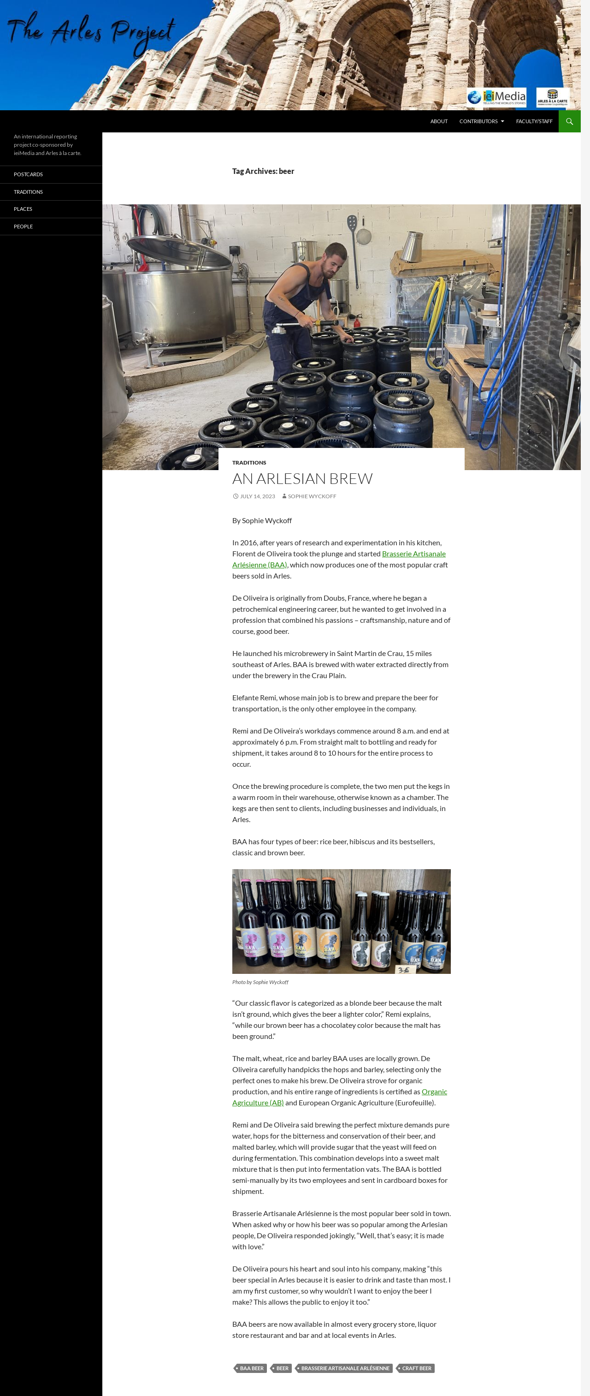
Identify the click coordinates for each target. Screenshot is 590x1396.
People (23, 226)
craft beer (416, 1368)
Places (23, 209)
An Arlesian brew (302, 478)
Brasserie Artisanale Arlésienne (345, 1368)
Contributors (479, 121)
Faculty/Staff (534, 121)
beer (283, 1368)
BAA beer (252, 1368)
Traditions (249, 462)
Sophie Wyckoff (312, 496)
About (439, 121)
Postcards (28, 174)
